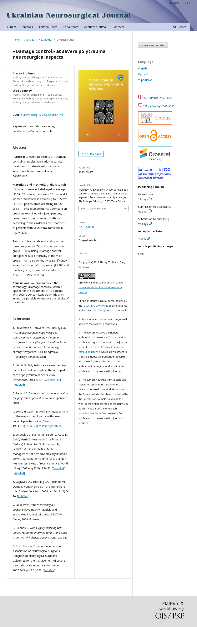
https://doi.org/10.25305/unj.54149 (41, 115)
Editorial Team (48, 27)
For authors (70, 27)
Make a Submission (153, 45)
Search (181, 27)
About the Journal (95, 27)
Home (16, 39)
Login (187, 3)
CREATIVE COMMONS (95, 305)
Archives (28, 27)
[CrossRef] (54, 380)
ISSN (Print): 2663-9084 (158, 98)
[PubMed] (19, 384)
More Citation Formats (93, 208)
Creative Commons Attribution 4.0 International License (100, 287)
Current (11, 27)
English (142, 68)
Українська (145, 80)
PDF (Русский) (92, 154)
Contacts (118, 27)
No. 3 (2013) (45, 39)
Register (174, 3)
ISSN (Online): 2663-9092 (158, 106)
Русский (143, 74)
